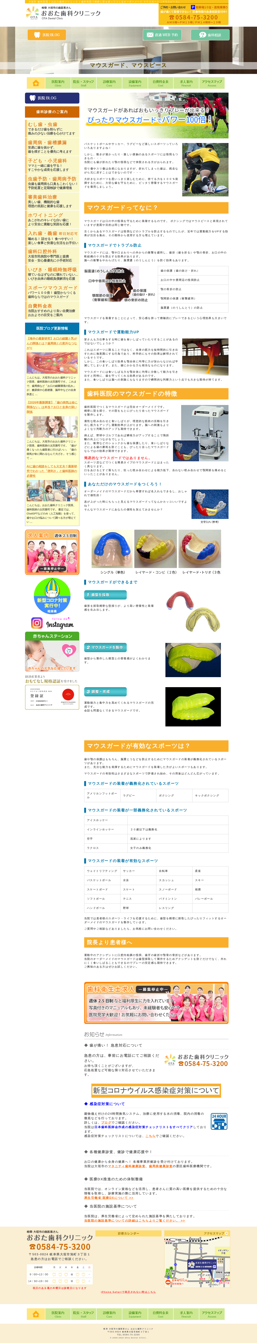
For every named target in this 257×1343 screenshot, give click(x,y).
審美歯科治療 (53, 201)
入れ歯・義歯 (53, 238)
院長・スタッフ (83, 83)
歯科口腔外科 (53, 256)
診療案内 (109, 83)
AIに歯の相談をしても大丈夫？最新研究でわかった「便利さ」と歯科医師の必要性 (52, 471)
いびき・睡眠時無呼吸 (53, 274)
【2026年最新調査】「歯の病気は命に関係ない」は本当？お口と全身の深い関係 (52, 407)
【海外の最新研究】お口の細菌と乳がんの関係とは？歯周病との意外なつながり (52, 343)
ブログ (106, 1122)
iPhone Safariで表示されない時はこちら (128, 1292)
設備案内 (135, 83)
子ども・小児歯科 (53, 165)
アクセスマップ (212, 83)
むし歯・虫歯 (53, 129)
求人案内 (186, 83)
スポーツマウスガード (53, 292)
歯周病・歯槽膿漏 (53, 147)
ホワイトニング (53, 219)
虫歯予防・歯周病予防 (53, 183)
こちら (150, 1136)
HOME (36, 83)
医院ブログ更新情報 (52, 328)
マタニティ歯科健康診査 (126, 1166)
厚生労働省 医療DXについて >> (109, 1197)
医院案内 (58, 83)
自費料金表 (160, 83)
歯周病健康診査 (161, 1166)
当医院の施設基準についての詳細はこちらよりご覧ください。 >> (134, 1220)
